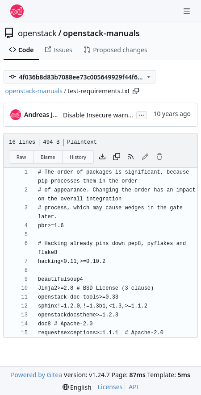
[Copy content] (116, 157)
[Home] (16, 11)
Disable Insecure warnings (101, 115)
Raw (21, 157)
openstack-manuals (101, 33)
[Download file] (102, 157)
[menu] (77, 387)
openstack (37, 33)
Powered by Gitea (36, 374)
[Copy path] (136, 91)
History (78, 157)
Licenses (110, 387)
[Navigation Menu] (188, 11)
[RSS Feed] (131, 157)
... (141, 114)
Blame (48, 157)
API (133, 387)
